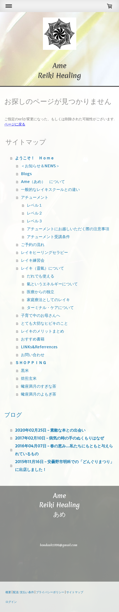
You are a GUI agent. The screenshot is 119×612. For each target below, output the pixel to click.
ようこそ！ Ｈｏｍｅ (34, 157)
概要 (8, 592)
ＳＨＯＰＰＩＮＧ (30, 362)
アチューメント (34, 197)
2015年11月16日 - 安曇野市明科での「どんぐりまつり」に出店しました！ (64, 465)
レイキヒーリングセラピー (44, 252)
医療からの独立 (40, 291)
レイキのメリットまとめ (42, 331)
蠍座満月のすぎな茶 (38, 386)
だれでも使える (40, 276)
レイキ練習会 (32, 260)
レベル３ (34, 220)
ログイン (11, 601)
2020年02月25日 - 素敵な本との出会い (50, 430)
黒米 (25, 370)
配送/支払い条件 (23, 592)
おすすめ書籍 (32, 339)
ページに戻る (14, 124)
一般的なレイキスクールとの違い (50, 189)
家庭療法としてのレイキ (48, 299)
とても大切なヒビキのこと (44, 323)
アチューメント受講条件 (48, 236)
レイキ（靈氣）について (42, 268)
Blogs (26, 173)
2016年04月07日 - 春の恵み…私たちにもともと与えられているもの (64, 449)
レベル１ (34, 205)
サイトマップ (74, 592)
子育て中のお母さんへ (40, 315)
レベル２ (34, 213)
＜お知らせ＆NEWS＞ (40, 165)
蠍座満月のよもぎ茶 (38, 394)
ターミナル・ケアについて (50, 307)
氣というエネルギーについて (52, 283)
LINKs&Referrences (39, 346)
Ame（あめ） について (43, 181)
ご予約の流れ (32, 244)
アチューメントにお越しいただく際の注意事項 (68, 228)
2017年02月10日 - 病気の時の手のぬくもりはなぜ (59, 438)
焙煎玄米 (29, 378)
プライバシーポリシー (50, 592)
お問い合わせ (32, 354)
